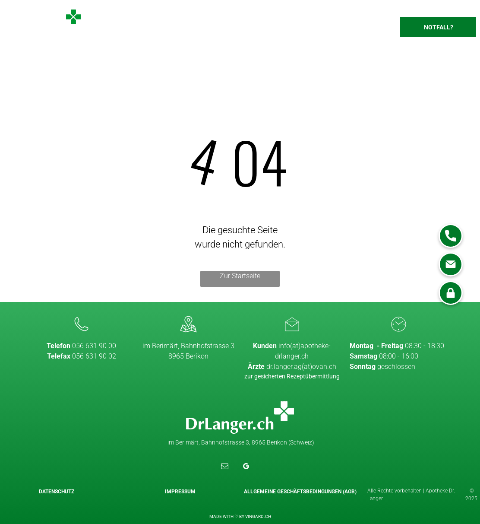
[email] (224, 467)
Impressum (180, 492)
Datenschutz (56, 492)
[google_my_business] (246, 467)
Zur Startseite (240, 276)
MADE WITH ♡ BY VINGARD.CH (240, 516)
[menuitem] (171, 29)
